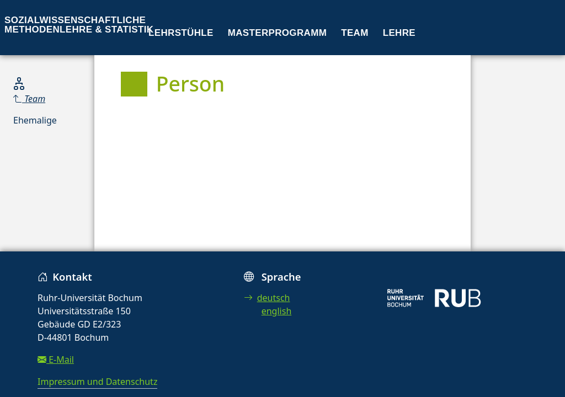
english (277, 311)
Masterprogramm (277, 33)
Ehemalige (35, 120)
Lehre (399, 33)
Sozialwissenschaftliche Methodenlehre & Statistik (78, 25)
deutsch (267, 298)
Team (355, 33)
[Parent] (35, 98)
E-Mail (56, 359)
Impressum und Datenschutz (97, 381)
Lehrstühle (181, 33)
